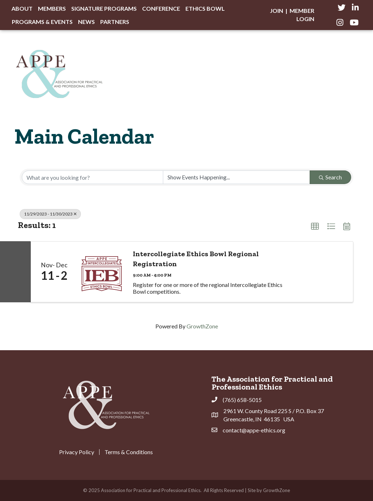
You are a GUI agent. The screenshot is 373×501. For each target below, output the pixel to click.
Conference (161, 8)
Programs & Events (42, 21)
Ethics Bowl (205, 8)
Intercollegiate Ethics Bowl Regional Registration (196, 258)
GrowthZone (202, 326)
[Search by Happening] (236, 177)
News (86, 21)
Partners (114, 21)
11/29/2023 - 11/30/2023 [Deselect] (50, 214)
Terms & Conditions (129, 452)
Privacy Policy (76, 452)
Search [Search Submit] (330, 177)
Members (52, 8)
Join (276, 10)
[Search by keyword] (92, 177)
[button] (315, 226)
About (22, 8)
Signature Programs (104, 8)
